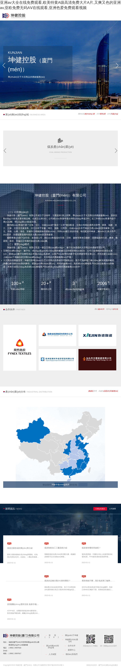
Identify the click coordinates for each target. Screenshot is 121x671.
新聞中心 (71, 652)
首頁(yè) (53, 638)
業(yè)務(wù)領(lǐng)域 (52, 649)
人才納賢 (52, 656)
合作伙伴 (71, 648)
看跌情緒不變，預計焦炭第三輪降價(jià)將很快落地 (98, 583)
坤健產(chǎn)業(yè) (71, 643)
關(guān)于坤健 (71, 638)
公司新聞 (112, 511)
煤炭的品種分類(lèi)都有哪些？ (57, 583)
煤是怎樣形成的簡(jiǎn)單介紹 (19, 550)
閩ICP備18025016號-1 (55, 667)
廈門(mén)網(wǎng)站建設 (108, 667)
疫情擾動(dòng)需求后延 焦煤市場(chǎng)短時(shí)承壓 (23, 607)
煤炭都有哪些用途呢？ (91, 550)
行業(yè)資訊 (100, 511)
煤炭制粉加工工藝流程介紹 (55, 550)
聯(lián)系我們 (72, 656)
